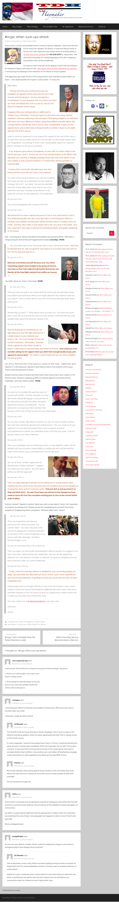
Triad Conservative (92, 469)
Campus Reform (91, 404)
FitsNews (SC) (90, 433)
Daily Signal (90, 426)
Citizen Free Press (92, 411)
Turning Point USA (92, 473)
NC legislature (67, 27)
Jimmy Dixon (22, 625)
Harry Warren (12, 625)
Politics (42, 622)
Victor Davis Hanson (93, 477)
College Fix (89, 415)
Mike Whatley (32, 27)
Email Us (101, 27)
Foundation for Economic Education (99, 436)
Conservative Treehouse (94, 422)
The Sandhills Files (50, 27)
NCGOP (36, 622)
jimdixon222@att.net (36, 601)
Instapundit (89, 444)
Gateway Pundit (91, 440)
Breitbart (88, 400)
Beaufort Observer (92, 389)
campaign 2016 (13, 622)
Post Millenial (90, 455)
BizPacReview (90, 393)
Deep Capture (90, 429)
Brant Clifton (32, 41)
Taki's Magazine (91, 466)
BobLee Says (90, 396)
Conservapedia (91, 418)
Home (5, 27)
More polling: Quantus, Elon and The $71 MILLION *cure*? (99, 252)
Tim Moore (42, 625)
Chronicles (89, 407)
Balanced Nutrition (85, 27)
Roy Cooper (17, 27)
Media (21, 622)
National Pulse (91, 451)
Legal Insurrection (92, 447)
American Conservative (94, 382)
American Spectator (93, 385)
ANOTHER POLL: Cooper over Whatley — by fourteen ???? (98, 317)
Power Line (89, 459)
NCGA (29, 625)
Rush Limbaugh (91, 462)
